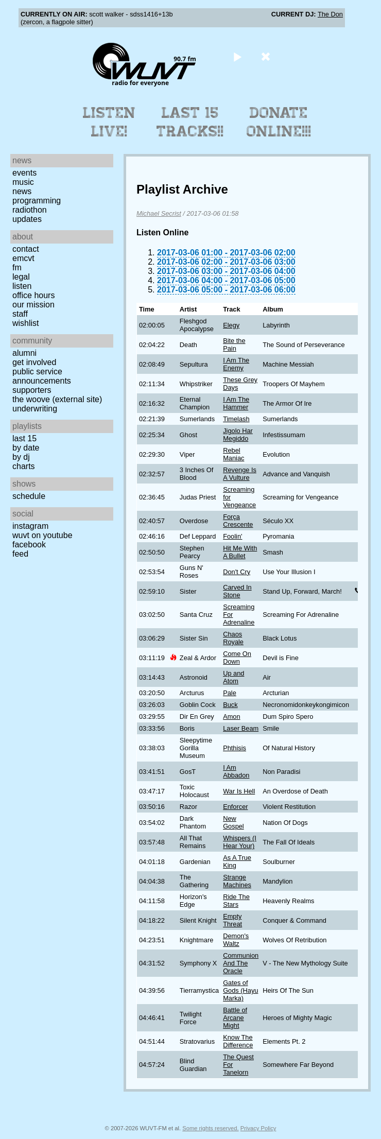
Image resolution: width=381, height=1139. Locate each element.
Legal (21, 276)
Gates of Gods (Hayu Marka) (240, 990)
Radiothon (29, 209)
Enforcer (235, 806)
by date (25, 447)
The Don (330, 14)
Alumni (24, 353)
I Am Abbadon (236, 771)
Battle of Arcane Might (235, 1017)
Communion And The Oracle (240, 963)
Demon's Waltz (236, 939)
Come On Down (237, 657)
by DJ (21, 457)
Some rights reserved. (210, 1128)
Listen (21, 286)
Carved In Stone (237, 591)
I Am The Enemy (236, 364)
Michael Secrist (158, 213)
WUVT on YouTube (42, 535)
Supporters (31, 390)
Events (24, 172)
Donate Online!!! (279, 122)
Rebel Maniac (233, 454)
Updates (27, 219)
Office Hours (33, 295)
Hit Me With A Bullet (240, 552)
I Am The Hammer (236, 403)
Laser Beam (240, 728)
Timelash (236, 419)
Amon (231, 716)
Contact (25, 249)
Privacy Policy (258, 1128)
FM (17, 267)
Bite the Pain (234, 344)
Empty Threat (232, 920)
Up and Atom (233, 677)
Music (23, 182)
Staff (20, 313)
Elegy (231, 325)
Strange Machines (237, 881)
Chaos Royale (233, 638)
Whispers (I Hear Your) (239, 842)
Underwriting (34, 408)
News (21, 191)
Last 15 (24, 438)
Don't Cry (236, 572)
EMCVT (23, 258)
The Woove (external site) (57, 399)
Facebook (29, 544)
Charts (23, 466)
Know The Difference (238, 1041)
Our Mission (33, 304)
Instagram (30, 526)
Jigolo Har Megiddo (238, 434)
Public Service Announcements (41, 376)
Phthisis (234, 748)
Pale (229, 693)
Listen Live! (109, 122)
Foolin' (232, 536)
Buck (230, 705)
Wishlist (25, 323)
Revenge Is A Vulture (239, 473)
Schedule (28, 496)
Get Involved (34, 362)
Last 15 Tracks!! (190, 122)
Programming (36, 200)
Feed (20, 553)
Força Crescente (238, 520)
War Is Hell (239, 791)
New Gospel (233, 822)
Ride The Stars (236, 900)
